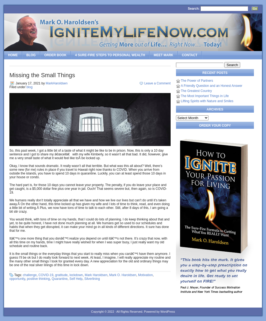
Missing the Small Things (42, 75)
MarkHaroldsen (56, 83)
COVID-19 (45, 275)
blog (29, 87)
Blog (31, 55)
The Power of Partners (197, 81)
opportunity (17, 279)
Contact (189, 55)
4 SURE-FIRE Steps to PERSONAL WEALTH (110, 55)
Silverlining (92, 279)
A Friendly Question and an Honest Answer (211, 86)
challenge (30, 275)
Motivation (145, 275)
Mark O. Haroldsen (122, 275)
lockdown (76, 275)
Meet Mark (163, 55)
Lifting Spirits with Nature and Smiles (207, 101)
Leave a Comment (157, 83)
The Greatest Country (196, 91)
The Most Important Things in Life (205, 96)
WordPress (167, 311)
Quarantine (59, 279)
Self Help (75, 279)
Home (13, 55)
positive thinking (38, 279)
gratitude (61, 275)
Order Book (55, 55)
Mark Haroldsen (96, 275)
